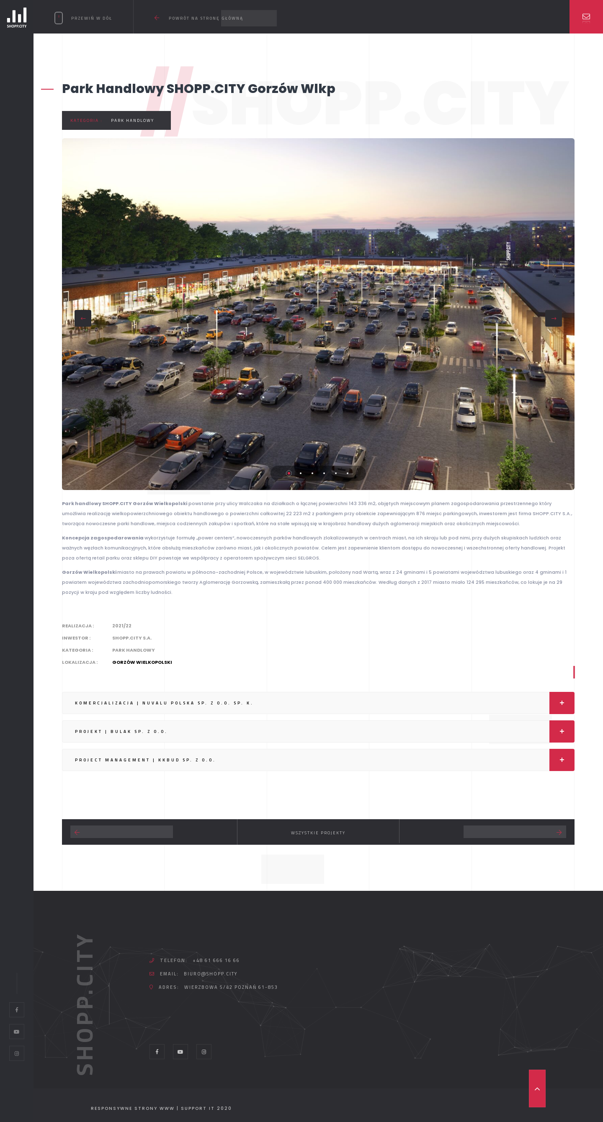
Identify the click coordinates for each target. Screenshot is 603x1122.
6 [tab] (347, 473)
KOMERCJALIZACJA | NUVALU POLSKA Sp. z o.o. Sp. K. (325, 703)
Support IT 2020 (206, 1108)
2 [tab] (301, 473)
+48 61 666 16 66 (216, 960)
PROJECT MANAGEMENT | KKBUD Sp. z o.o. (325, 760)
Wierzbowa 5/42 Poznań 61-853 (231, 987)
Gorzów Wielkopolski (142, 662)
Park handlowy (132, 120)
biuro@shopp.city (210, 973)
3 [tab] (312, 473)
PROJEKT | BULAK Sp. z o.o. (325, 731)
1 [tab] (289, 473)
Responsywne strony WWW (133, 1108)
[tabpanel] (318, 314)
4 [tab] (324, 473)
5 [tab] (336, 473)
